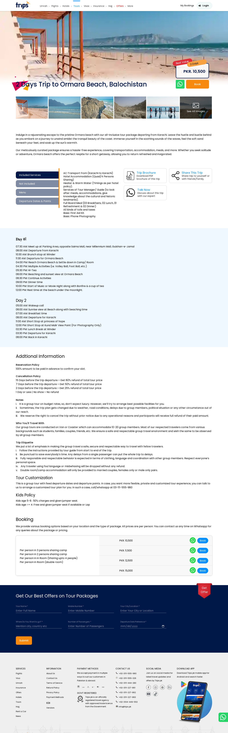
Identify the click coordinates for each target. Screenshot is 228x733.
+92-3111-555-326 (126, 678)
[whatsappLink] (193, 540)
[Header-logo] (23, 8)
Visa (18, 678)
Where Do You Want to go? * (29, 622)
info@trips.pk (123, 706)
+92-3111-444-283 (126, 682)
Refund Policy (52, 687)
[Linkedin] (169, 687)
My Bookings (187, 5)
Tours (76, 6)
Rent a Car (21, 711)
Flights (54, 6)
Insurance (98, 6)
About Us (50, 673)
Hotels (66, 6)
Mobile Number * (76, 606)
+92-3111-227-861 (125, 687)
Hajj (110, 6)
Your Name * (22, 606)
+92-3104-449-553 (127, 701)
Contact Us (51, 678)
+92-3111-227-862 (126, 692)
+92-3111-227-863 (126, 697)
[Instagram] (155, 687)
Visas (86, 6)
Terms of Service (54, 683)
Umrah (43, 6)
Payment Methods (55, 697)
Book (197, 84)
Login (206, 5)
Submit (23, 640)
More (130, 6)
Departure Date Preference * (133, 622)
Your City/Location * (130, 606)
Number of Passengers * (79, 622)
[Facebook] (148, 687)
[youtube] (148, 694)
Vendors (50, 707)
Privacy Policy (52, 692)
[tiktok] (155, 694)
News (18, 716)
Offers (120, 6)
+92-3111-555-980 (126, 673)
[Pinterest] (162, 687)
